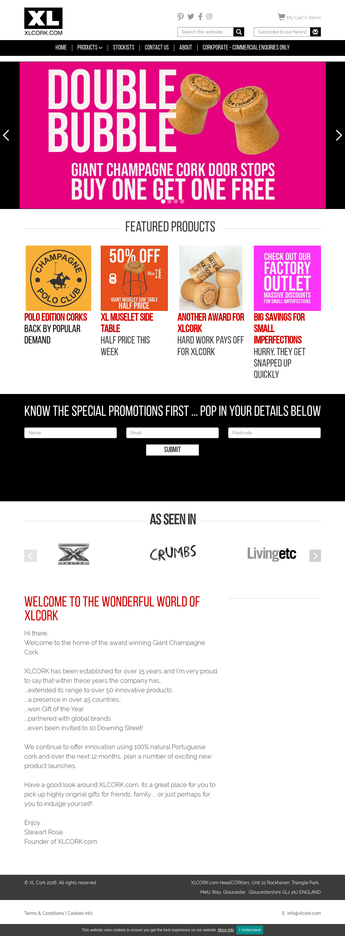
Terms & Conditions (44, 913)
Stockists (123, 48)
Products (90, 48)
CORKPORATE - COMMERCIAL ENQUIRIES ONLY (246, 48)
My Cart (299, 17)
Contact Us (157, 48)
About (185, 48)
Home (61, 48)
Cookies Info (80, 913)
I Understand (250, 930)
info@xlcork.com (304, 913)
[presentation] (173, 474)
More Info (226, 930)
